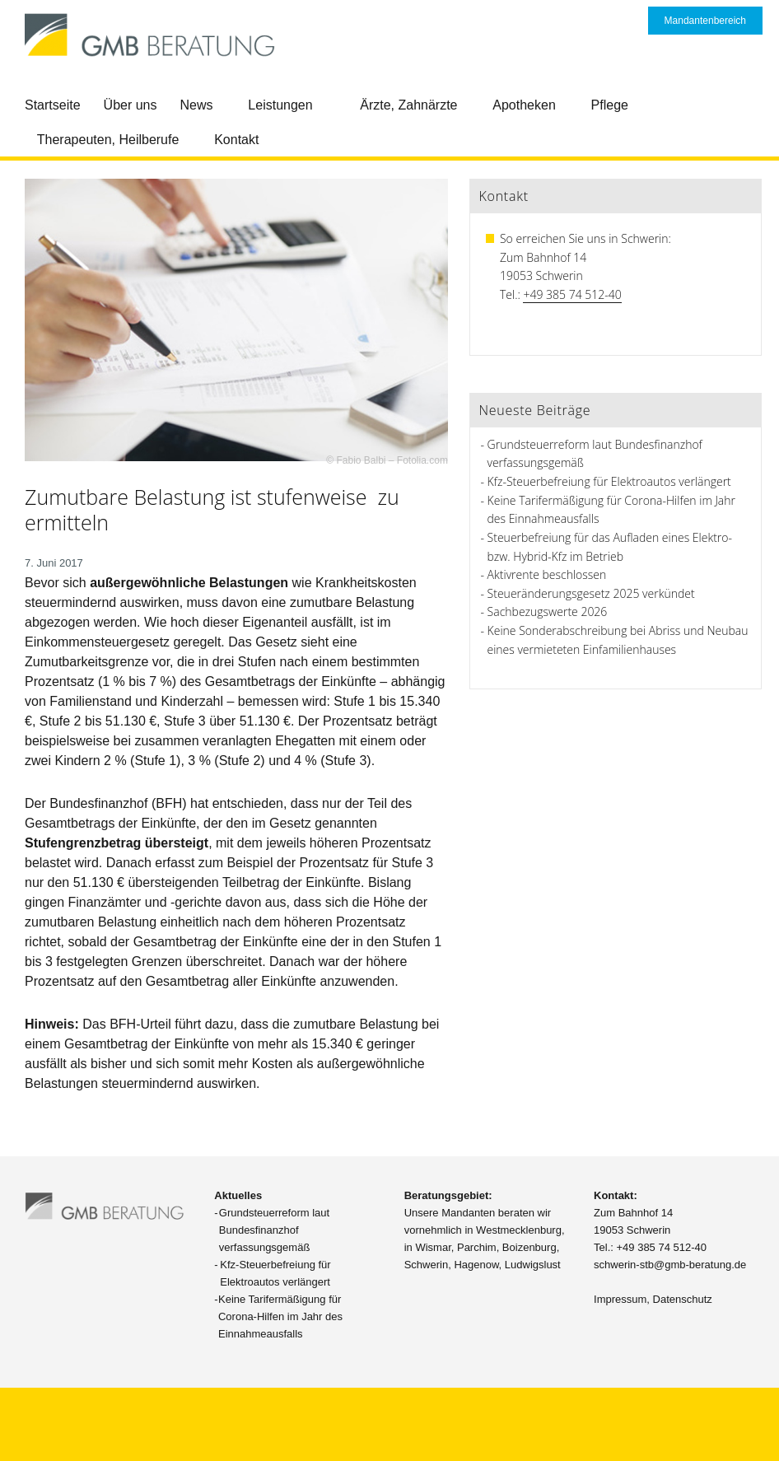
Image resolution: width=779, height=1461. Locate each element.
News (196, 105)
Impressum (620, 1299)
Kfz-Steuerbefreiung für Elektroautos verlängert (609, 481)
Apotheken (524, 105)
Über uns (130, 105)
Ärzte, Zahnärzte (408, 105)
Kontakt (236, 140)
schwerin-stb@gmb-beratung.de (670, 1264)
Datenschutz (682, 1299)
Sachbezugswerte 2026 (547, 611)
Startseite (53, 105)
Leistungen (280, 105)
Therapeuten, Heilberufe (108, 140)
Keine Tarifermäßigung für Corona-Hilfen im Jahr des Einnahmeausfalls (280, 1316)
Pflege (609, 105)
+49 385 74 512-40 (572, 294)
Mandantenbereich (705, 20)
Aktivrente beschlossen (547, 574)
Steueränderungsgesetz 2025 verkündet (591, 593)
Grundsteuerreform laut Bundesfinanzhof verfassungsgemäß (274, 1230)
